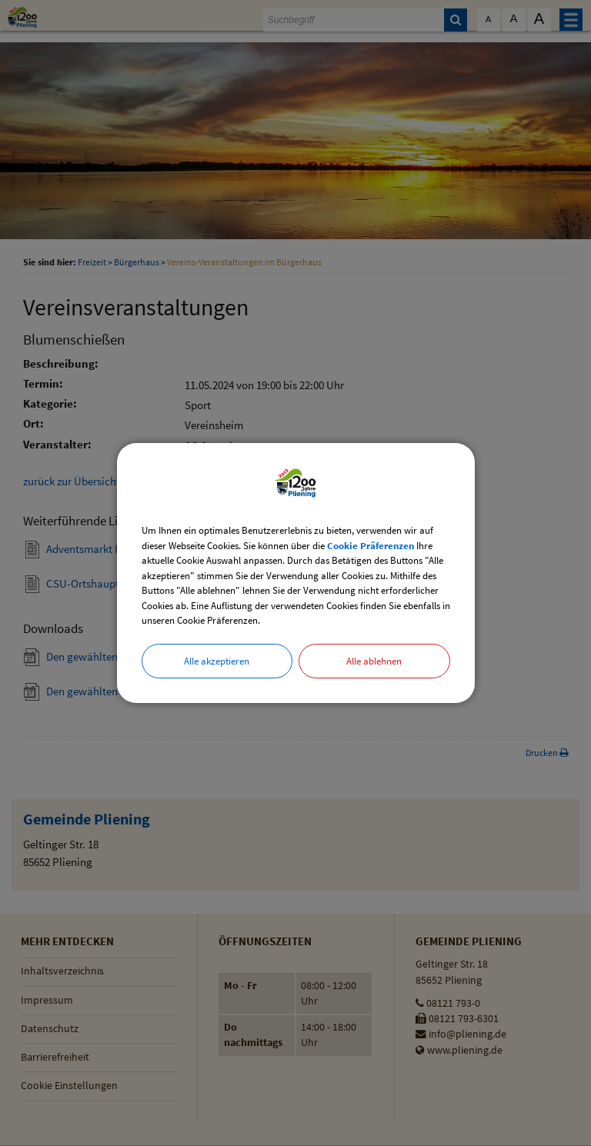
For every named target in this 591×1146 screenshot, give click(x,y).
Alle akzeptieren (216, 661)
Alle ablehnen (374, 661)
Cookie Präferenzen (370, 545)
